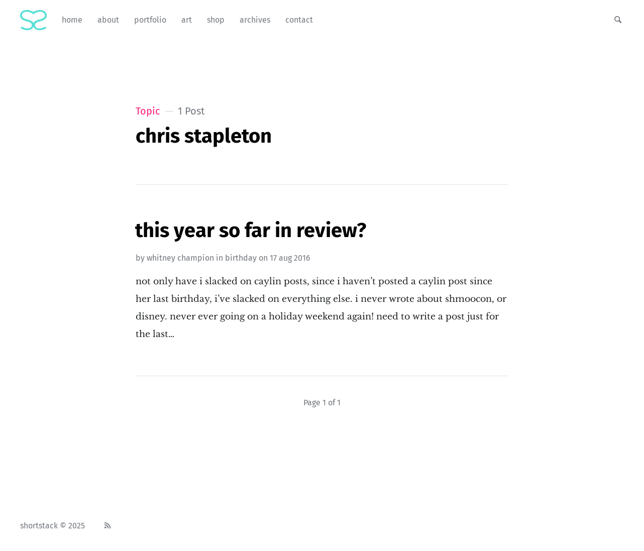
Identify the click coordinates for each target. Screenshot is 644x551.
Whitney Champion (180, 258)
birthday (241, 258)
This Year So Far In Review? (250, 230)
